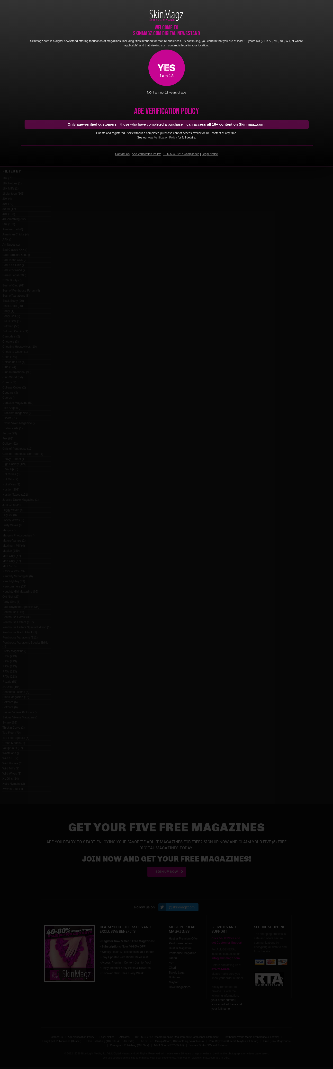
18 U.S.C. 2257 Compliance (181, 154)
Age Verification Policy (162, 137)
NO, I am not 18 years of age (166, 92)
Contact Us (122, 154)
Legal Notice (210, 154)
